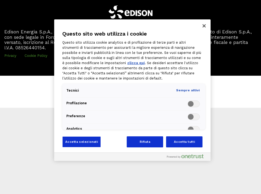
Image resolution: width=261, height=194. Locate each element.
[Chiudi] (204, 26)
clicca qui (136, 63)
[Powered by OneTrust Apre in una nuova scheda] (187, 157)
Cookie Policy (36, 56)
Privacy (10, 56)
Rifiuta (145, 142)
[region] (132, 90)
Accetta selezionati (81, 142)
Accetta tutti (184, 142)
